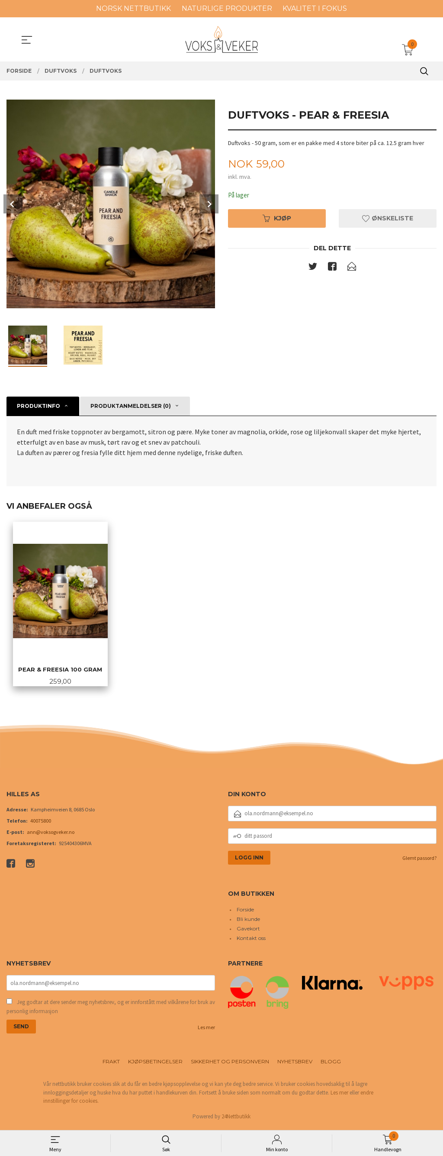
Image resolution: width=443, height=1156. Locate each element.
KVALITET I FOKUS (314, 8)
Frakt (111, 1064)
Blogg (331, 1064)
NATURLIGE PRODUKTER (227, 8)
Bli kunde (248, 921)
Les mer (206, 1030)
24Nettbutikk (236, 1119)
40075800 (40, 822)
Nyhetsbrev (294, 1064)
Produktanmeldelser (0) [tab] (130, 406)
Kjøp (277, 219)
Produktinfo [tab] (38, 406)
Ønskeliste (387, 219)
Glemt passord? (419, 859)
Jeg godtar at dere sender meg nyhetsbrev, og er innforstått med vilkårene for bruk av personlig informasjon (110, 1009)
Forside (245, 911)
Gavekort (248, 930)
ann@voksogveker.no (50, 833)
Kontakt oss (251, 940)
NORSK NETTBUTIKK (133, 8)
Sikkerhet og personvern (230, 1064)
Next (208, 203)
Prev (12, 203)
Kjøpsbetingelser (155, 1064)
